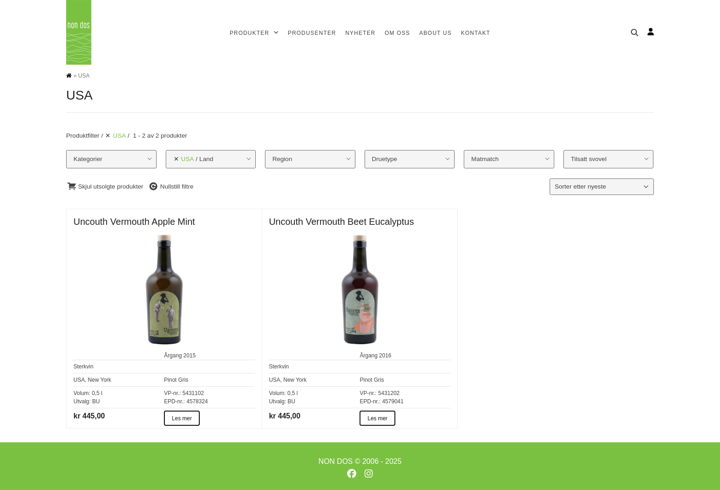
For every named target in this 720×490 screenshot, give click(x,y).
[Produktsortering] (601, 187)
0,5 (96, 393)
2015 (189, 355)
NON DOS (336, 461)
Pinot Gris (176, 380)
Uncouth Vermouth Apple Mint (134, 222)
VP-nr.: (172, 393)
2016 (385, 355)
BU (96, 401)
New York (99, 380)
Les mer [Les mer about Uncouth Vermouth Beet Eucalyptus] (377, 418)
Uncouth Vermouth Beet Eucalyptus (341, 222)
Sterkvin (83, 366)
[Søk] (634, 32)
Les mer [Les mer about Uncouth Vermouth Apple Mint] (181, 418)
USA (79, 380)
